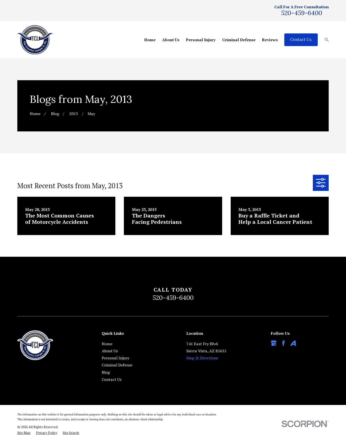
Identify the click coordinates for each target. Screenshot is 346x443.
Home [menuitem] (150, 39)
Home (107, 343)
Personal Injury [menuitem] (201, 39)
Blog (106, 372)
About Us (110, 351)
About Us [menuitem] (170, 39)
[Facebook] (283, 343)
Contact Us (301, 39)
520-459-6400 (301, 13)
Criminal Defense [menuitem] (239, 39)
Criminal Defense (117, 365)
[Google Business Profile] (274, 343)
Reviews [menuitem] (270, 39)
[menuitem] (23, 433)
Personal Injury (115, 358)
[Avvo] (293, 343)
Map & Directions (202, 358)
